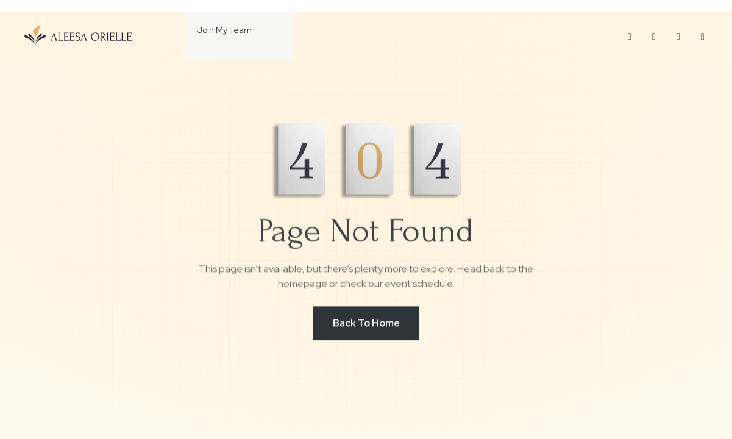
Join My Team (212, 29)
